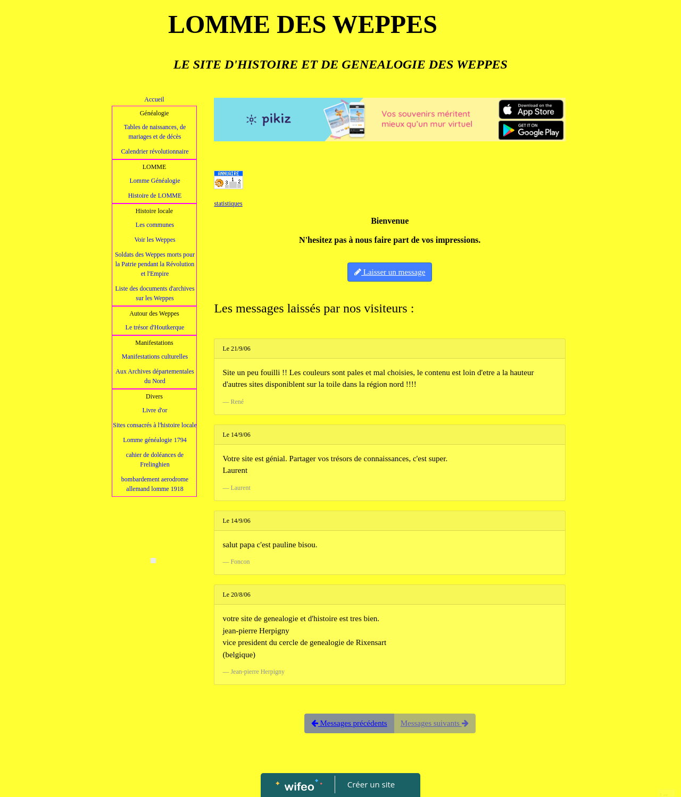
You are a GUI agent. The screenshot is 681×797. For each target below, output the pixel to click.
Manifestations (154, 342)
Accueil (154, 99)
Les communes (155, 224)
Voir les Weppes (154, 239)
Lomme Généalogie (155, 180)
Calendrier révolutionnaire (155, 151)
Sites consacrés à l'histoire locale (154, 425)
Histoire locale (154, 211)
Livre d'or (154, 410)
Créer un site (371, 784)
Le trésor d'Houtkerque (155, 327)
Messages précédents (349, 723)
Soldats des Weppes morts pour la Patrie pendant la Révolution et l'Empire (155, 264)
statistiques (228, 203)
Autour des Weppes (154, 313)
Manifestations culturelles (155, 356)
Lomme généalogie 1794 (154, 440)
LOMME (155, 167)
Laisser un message (389, 272)
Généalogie (154, 113)
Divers (154, 396)
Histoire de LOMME (155, 195)
